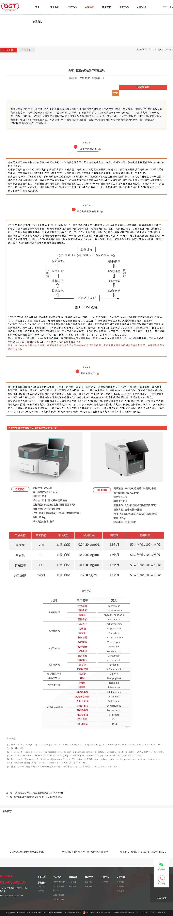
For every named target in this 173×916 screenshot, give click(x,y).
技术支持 (106, 7)
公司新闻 (9, 50)
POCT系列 (57, 891)
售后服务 (88, 886)
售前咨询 (88, 882)
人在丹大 (120, 891)
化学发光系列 (58, 886)
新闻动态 (89, 7)
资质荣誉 (40, 891)
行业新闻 (26, 50)
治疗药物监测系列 (60, 882)
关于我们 (54, 7)
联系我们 (37, 21)
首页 (37, 7)
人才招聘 (141, 7)
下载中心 (124, 7)
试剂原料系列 (58, 899)
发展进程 (40, 886)
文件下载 (104, 882)
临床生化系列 (58, 895)
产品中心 (72, 7)
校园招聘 (120, 886)
